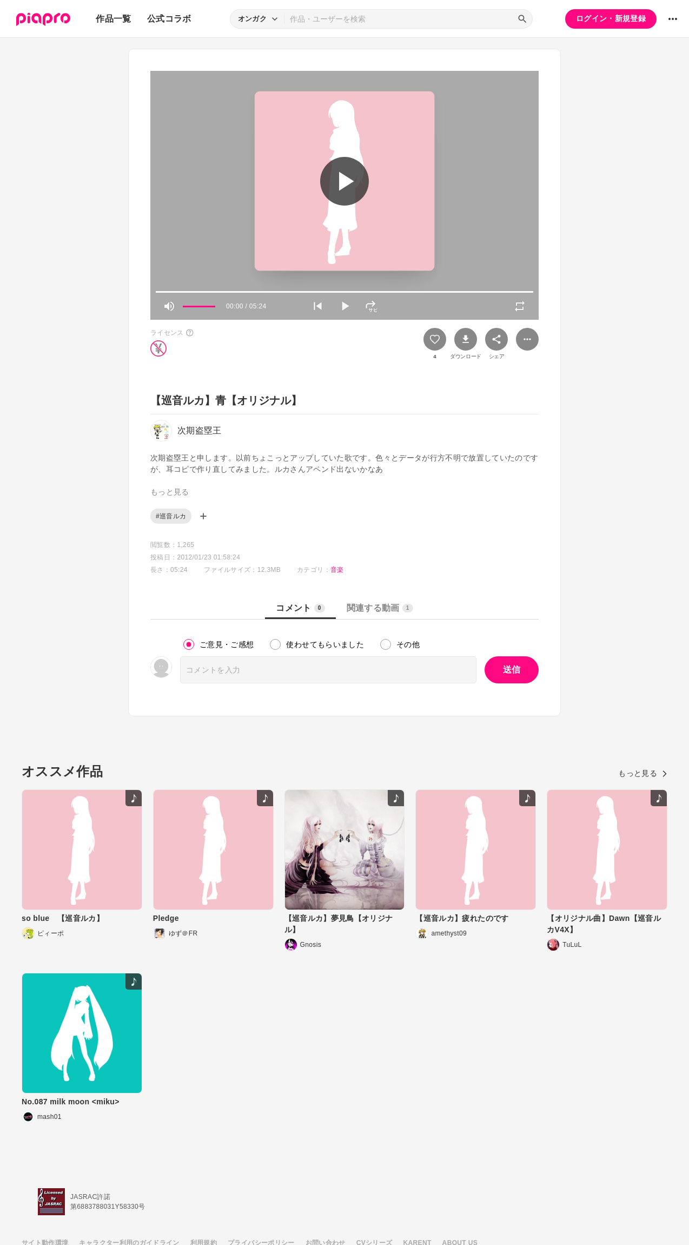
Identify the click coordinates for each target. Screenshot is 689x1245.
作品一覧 (113, 18)
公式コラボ (169, 18)
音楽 (337, 570)
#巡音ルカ (171, 516)
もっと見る (642, 773)
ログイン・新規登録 (611, 18)
